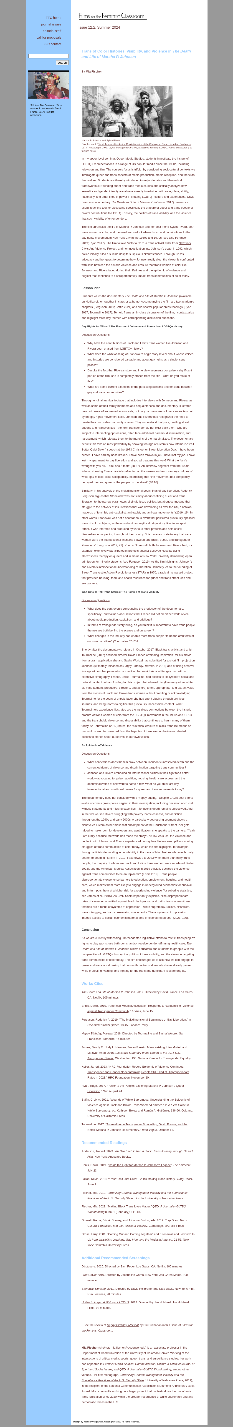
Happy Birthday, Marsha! (123, 1325)
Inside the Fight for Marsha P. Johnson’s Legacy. (140, 1165)
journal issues (51, 24)
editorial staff (52, 31)
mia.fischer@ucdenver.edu (128, 1347)
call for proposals (49, 37)
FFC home (53, 18)
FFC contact (52, 44)
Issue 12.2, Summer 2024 (99, 27)
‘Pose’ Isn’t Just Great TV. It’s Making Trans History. (142, 1179)
